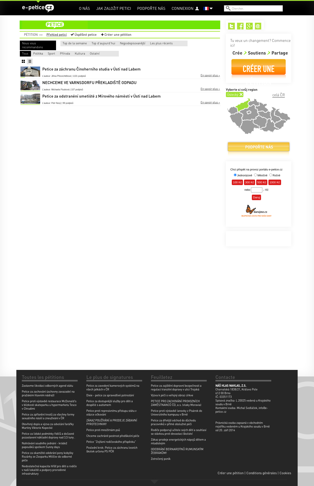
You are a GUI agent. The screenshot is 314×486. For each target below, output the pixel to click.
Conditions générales (261, 473)
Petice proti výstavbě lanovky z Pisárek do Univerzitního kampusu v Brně (176, 412)
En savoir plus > (210, 75)
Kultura (162, 53)
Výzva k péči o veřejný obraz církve (172, 395)
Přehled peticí (56, 34)
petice (122, 25)
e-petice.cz (38, 8)
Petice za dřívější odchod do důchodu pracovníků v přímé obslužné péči (173, 422)
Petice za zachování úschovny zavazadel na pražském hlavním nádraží (48, 393)
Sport (95, 53)
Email (258, 26)
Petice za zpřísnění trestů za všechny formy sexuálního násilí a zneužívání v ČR (48, 416)
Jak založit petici (113, 8)
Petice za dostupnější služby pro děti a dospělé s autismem (109, 403)
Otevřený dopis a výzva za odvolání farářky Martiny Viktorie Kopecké (48, 425)
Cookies (285, 473)
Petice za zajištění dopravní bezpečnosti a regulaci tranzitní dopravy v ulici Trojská (176, 387)
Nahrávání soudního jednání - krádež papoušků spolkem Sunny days (44, 445)
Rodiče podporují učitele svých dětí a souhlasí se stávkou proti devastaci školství (178, 431)
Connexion (182, 8)
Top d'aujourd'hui (111, 43)
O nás (84, 8)
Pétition (31, 34)
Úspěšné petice (86, 34)
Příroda (129, 53)
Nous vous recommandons (32, 45)
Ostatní (194, 53)
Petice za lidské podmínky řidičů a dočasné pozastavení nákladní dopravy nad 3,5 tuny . (48, 435)
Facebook (240, 26)
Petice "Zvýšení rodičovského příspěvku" (111, 441)
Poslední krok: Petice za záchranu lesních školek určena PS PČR (111, 449)
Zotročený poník (161, 458)
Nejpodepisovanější (152, 43)
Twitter (231, 26)
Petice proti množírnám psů (103, 430)
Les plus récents (192, 43)
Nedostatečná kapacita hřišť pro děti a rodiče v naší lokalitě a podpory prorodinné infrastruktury (49, 469)
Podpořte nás (151, 8)
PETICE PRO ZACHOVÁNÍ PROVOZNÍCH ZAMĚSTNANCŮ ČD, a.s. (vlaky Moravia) (176, 403)
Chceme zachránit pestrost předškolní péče (112, 436)
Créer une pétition (117, 34)
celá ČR (278, 94)
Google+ (249, 26)
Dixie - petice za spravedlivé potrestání (110, 395)
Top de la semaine (70, 43)
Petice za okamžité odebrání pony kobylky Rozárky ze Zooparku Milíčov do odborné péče (47, 456)
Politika (63, 53)
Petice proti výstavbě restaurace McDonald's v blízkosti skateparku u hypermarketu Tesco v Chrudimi (49, 404)
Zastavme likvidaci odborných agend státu (47, 385)
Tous (25, 53)
